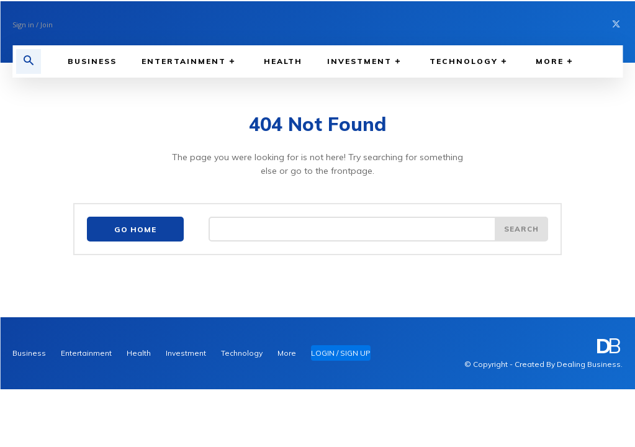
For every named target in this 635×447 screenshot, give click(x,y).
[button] (28, 61)
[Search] (520, 229)
